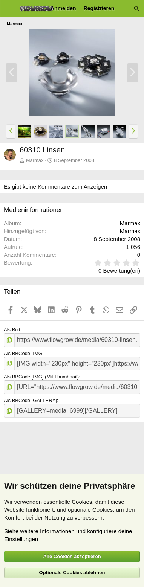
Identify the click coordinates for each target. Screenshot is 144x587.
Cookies (82, 502)
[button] (10, 131)
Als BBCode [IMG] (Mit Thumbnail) (41, 377)
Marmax (35, 160)
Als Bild (12, 329)
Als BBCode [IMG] (23, 353)
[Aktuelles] (124, 8)
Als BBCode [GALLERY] (30, 400)
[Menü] (8, 8)
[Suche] (136, 8)
